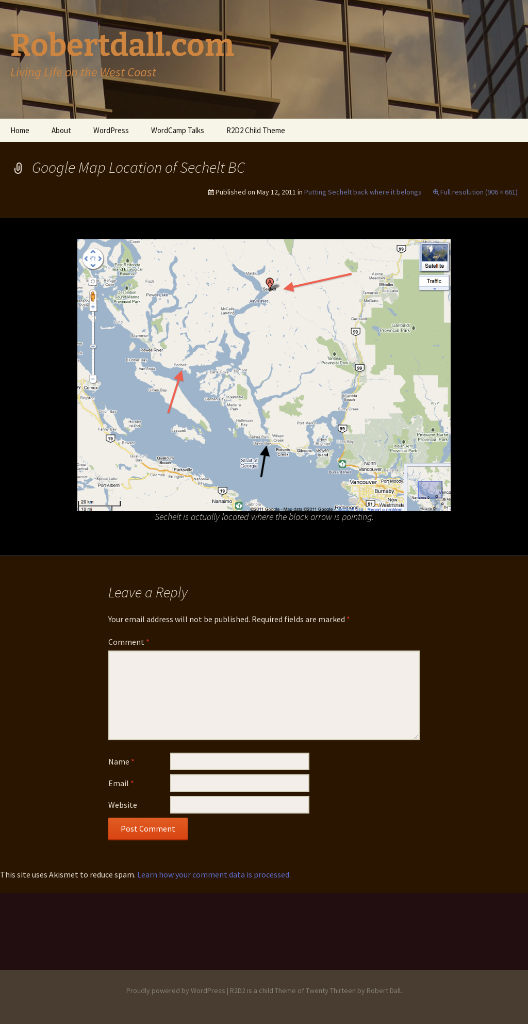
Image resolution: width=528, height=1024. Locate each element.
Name (121, 761)
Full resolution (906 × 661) (479, 192)
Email (121, 783)
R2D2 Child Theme (255, 130)
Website (122, 805)
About (61, 130)
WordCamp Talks (177, 130)
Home (19, 130)
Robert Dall (384, 990)
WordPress (111, 130)
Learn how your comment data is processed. (214, 874)
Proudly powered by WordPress (175, 990)
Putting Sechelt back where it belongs (363, 192)
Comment (129, 642)
